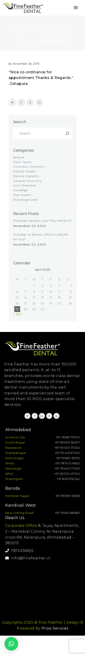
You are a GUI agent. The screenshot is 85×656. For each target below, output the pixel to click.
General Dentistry (27, 181)
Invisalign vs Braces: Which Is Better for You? (40, 237)
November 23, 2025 (29, 226)
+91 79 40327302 (67, 453)
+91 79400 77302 (67, 468)
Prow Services (54, 628)
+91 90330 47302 (67, 473)
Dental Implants (26, 176)
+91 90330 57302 (67, 447)
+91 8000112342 (68, 479)
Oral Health (22, 195)
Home (23, 40)
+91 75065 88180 (67, 513)
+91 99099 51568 (67, 496)
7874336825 (19, 551)
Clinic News (22, 162)
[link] (76, 8)
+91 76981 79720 (68, 437)
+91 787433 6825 (67, 463)
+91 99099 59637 (67, 442)
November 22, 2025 (29, 244)
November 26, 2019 (26, 63)
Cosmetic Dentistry (29, 166)
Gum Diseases (24, 185)
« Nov (17, 314)
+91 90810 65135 (68, 458)
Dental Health (24, 171)
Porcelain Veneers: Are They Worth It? (42, 220)
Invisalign (20, 190)
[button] (11, 644)
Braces (18, 157)
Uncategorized (25, 199)
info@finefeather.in (28, 558)
